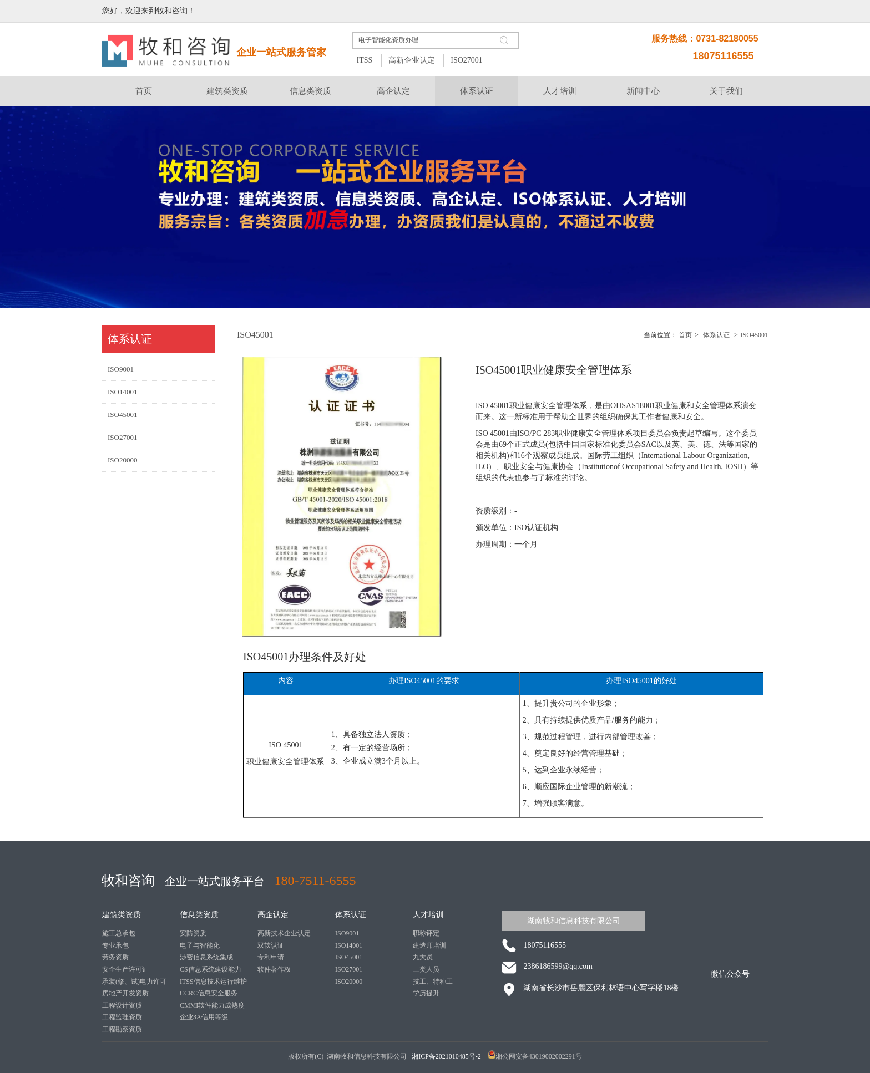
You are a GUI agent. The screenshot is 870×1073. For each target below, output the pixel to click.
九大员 (423, 957)
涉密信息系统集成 (206, 957)
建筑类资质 (121, 915)
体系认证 (716, 335)
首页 (685, 335)
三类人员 (426, 969)
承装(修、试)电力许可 (134, 981)
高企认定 (273, 915)
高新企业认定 (411, 60)
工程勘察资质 (122, 1029)
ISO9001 (347, 933)
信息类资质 (199, 915)
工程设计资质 (122, 1005)
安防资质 (193, 933)
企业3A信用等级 (204, 1017)
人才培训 (428, 915)
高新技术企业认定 (284, 933)
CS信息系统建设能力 (210, 969)
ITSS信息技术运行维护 (213, 981)
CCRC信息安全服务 (208, 993)
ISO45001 (754, 335)
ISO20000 (348, 981)
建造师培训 (429, 945)
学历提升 (426, 993)
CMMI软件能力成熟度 (212, 1005)
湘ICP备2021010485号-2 (447, 1056)
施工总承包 (118, 933)
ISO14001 (348, 945)
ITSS (364, 60)
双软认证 (270, 945)
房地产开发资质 (125, 993)
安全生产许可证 (125, 969)
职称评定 (426, 933)
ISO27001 (467, 60)
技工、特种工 (433, 981)
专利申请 (270, 957)
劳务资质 (115, 957)
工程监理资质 (122, 1017)
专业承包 (115, 945)
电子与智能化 (200, 945)
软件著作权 (274, 969)
